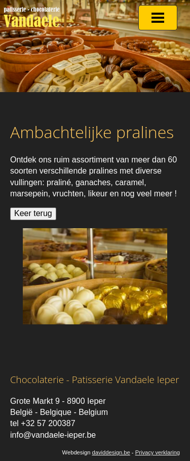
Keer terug (33, 213)
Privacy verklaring (157, 452)
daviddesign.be (111, 452)
